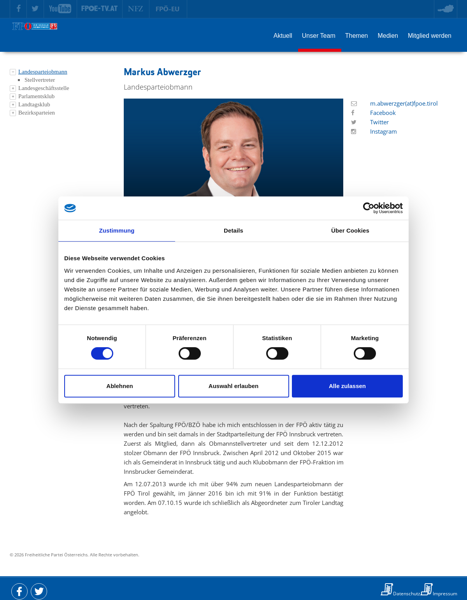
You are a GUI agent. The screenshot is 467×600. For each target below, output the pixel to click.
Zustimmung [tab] (117, 230)
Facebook (383, 112)
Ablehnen (119, 386)
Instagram (383, 131)
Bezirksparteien (36, 112)
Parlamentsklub (36, 96)
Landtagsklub (34, 104)
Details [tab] (233, 230)
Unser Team (318, 35)
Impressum (445, 593)
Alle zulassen (347, 386)
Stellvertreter (40, 80)
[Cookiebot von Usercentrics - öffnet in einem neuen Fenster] (369, 208)
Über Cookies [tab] (350, 230)
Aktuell (283, 35)
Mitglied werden (429, 35)
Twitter (379, 122)
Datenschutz (406, 593)
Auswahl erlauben (233, 386)
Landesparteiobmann (42, 72)
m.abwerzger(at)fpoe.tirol (404, 103)
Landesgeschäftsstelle (43, 88)
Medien (387, 35)
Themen (356, 35)
